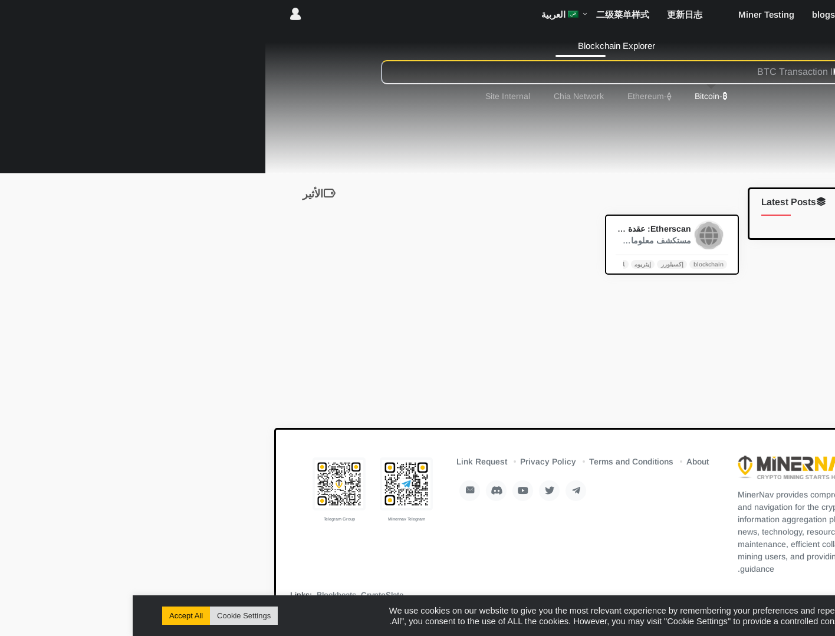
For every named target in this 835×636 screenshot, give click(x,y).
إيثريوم (510, 264)
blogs (690, 14)
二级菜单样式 (490, 14)
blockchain (576, 264)
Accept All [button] (53, 615)
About (565, 461)
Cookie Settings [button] (111, 615)
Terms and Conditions (498, 461)
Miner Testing (634, 14)
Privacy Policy (415, 461)
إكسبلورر (539, 264)
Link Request (349, 461)
